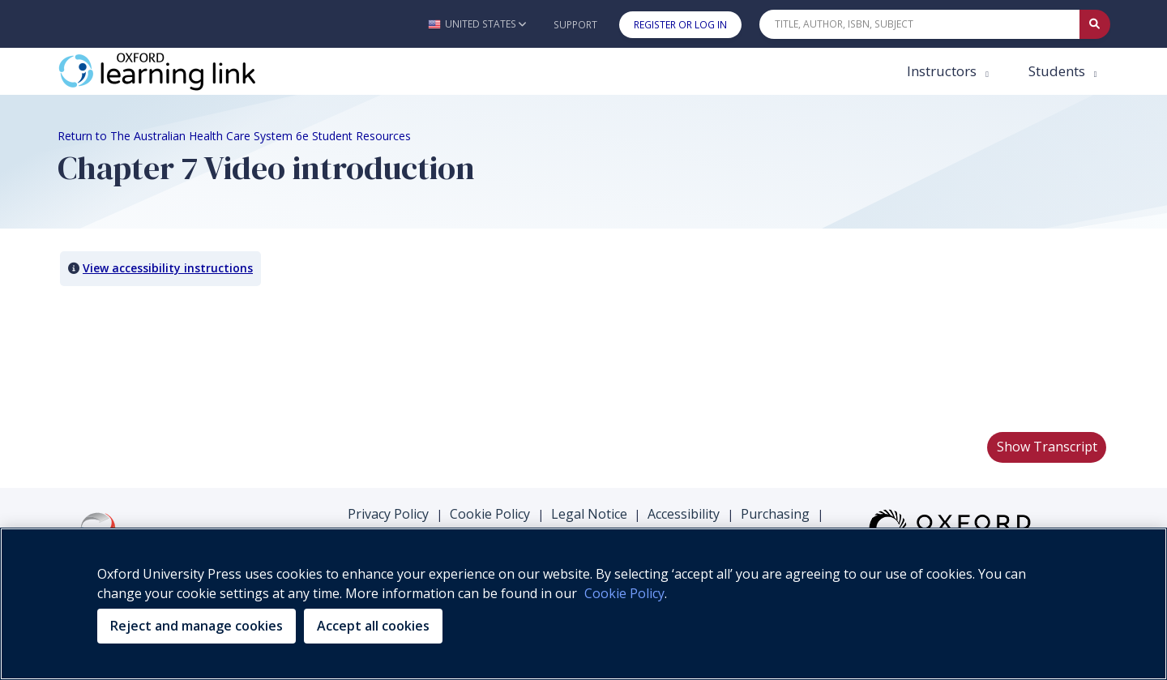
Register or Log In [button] (680, 25)
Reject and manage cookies (196, 626)
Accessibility (684, 514)
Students (1058, 71)
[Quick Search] (919, 24)
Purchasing (775, 514)
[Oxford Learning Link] (179, 71)
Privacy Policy (388, 514)
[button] (477, 24)
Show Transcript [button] (1047, 446)
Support (575, 25)
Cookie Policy (490, 514)
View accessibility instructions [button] (168, 268)
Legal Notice (589, 514)
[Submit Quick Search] (1094, 24)
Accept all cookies (373, 626)
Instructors (943, 71)
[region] (583, 604)
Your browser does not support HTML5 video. (179, 358)
